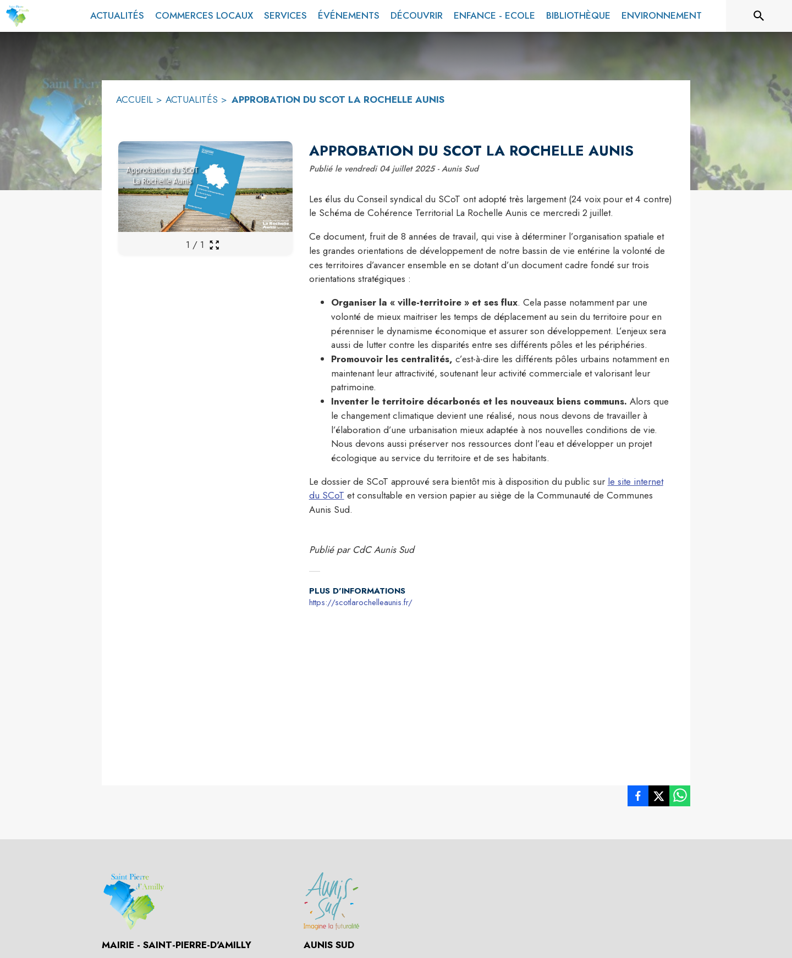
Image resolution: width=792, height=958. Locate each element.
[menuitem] (117, 16)
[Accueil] (17, 16)
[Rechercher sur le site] (759, 16)
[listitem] (638, 798)
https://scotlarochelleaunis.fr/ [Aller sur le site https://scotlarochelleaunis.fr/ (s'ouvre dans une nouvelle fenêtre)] (361, 602)
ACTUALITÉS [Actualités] (192, 99)
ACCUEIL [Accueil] (134, 99)
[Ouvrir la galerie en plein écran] (214, 245)
